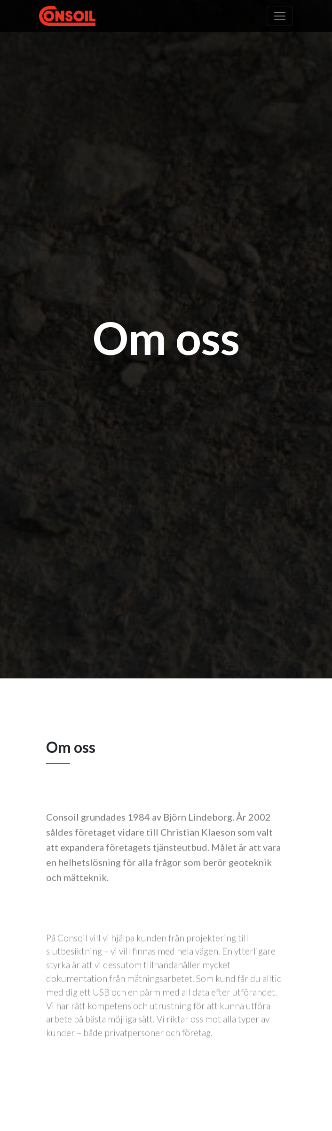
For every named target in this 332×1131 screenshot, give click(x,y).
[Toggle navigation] (280, 16)
